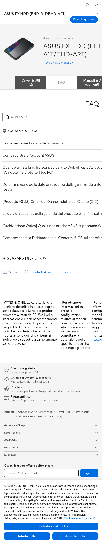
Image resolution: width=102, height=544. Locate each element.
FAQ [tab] (61, 83)
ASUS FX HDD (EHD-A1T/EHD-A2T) (35, 14)
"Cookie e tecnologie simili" (79, 518)
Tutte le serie (81, 412)
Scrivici (14, 272)
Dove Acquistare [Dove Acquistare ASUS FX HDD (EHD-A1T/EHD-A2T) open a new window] (84, 19)
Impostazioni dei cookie (51, 526)
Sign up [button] (89, 473)
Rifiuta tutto (27, 536)
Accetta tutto (75, 536)
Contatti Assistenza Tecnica (51, 272)
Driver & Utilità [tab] (31, 82)
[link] (51, 5)
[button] (6, 5)
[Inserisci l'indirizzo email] (41, 473)
